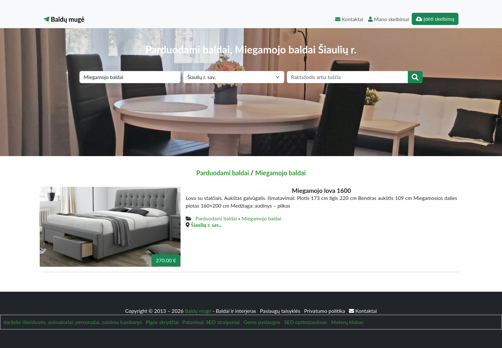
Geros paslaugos (262, 322)
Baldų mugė (64, 19)
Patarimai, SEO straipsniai (210, 322)
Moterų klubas (347, 322)
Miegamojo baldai (280, 173)
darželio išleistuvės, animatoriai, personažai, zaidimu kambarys (73, 322)
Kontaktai (349, 19)
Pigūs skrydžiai (162, 322)
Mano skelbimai (388, 19)
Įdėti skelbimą (435, 19)
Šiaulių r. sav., (206, 224)
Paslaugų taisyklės (281, 311)
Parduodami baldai (222, 173)
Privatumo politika (325, 311)
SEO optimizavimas (305, 322)
